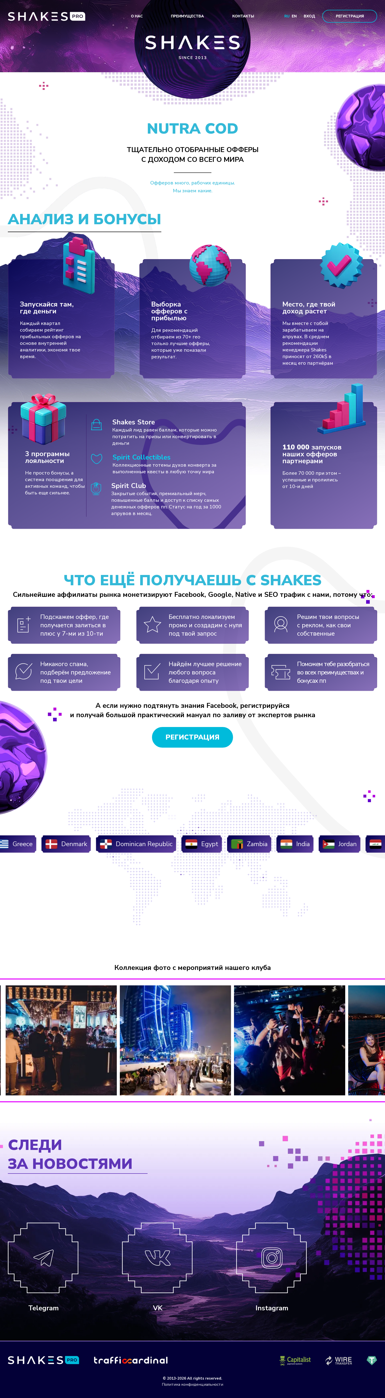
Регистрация (350, 16)
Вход (309, 16)
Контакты (243, 16)
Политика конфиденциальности (192, 1384)
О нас (137, 16)
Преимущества (187, 16)
